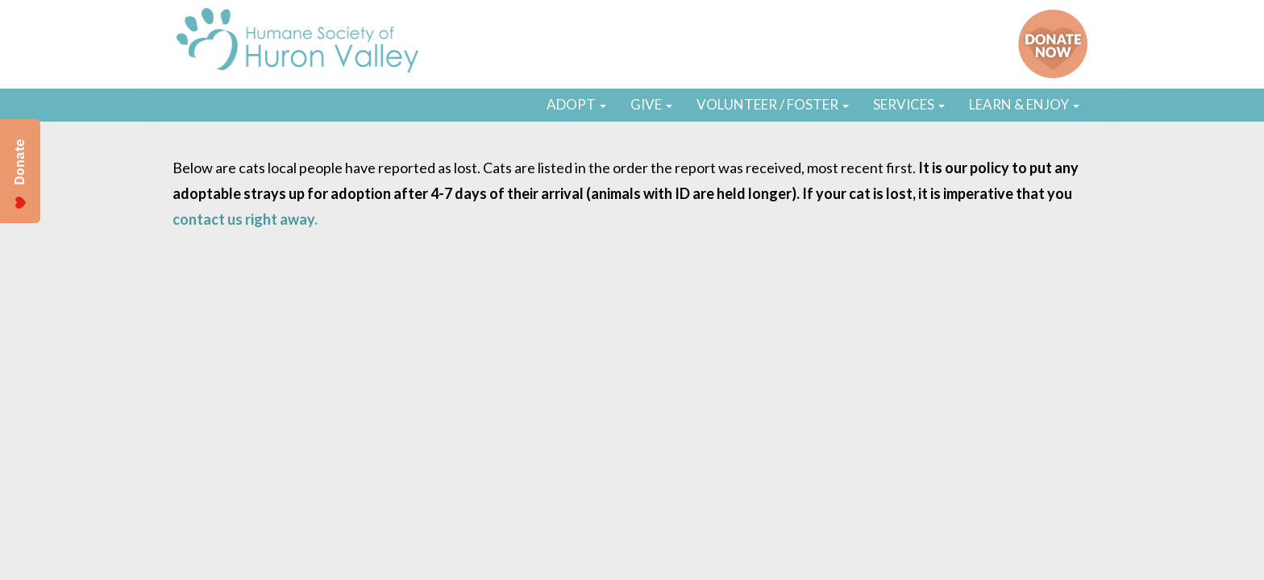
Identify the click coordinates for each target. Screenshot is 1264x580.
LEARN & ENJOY (1024, 104)
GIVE (651, 104)
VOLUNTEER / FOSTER (772, 104)
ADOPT (576, 104)
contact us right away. (245, 219)
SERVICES (909, 104)
